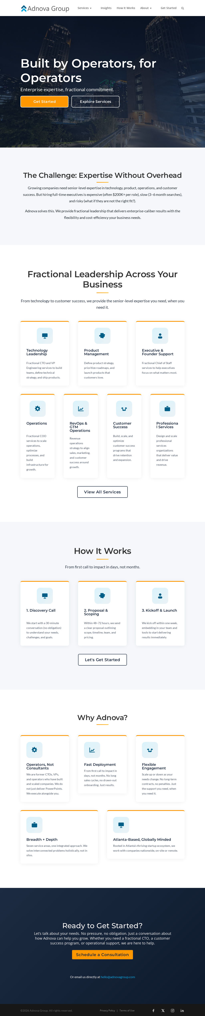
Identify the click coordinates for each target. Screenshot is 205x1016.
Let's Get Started (102, 659)
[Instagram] (172, 1010)
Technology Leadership (37, 352)
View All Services (102, 492)
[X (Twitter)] (163, 1010)
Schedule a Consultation (102, 954)
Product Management (96, 352)
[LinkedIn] (182, 1010)
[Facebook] (153, 1010)
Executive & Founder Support (158, 352)
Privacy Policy (107, 1010)
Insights (106, 8)
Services (83, 8)
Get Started (169, 8)
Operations (36, 423)
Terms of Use (127, 1010)
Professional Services (167, 425)
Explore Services (95, 101)
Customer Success (122, 425)
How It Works (126, 8)
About (144, 8)
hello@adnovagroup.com (118, 977)
